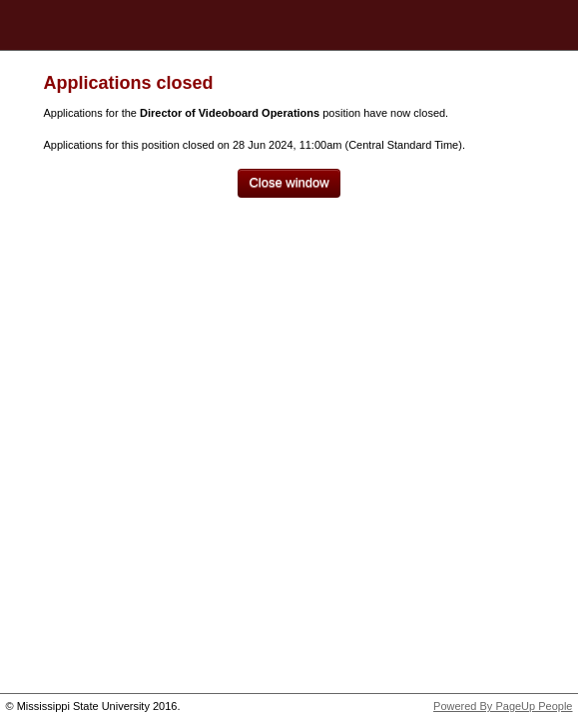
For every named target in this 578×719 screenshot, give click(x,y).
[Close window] (288, 183)
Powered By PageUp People (502, 706)
